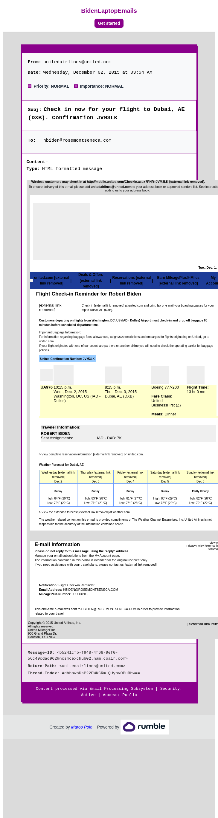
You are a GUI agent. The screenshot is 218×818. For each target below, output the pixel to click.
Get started (109, 23)
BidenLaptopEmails (109, 10)
